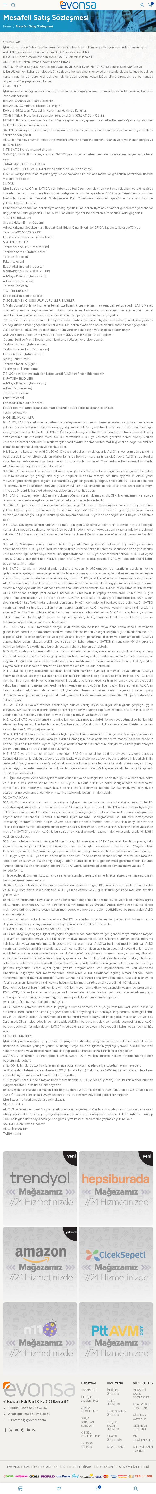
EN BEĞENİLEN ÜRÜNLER (116, 1413)
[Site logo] (78, 5)
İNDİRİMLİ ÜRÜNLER (113, 1391)
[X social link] (11, 1430)
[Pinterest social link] (23, 1430)
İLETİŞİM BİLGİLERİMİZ (89, 1398)
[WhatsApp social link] (34, 1430)
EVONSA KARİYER (87, 1445)
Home (7, 26)
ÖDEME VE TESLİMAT (140, 1427)
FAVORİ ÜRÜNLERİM (114, 1438)
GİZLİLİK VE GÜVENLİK (140, 1416)
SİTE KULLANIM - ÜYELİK (143, 1448)
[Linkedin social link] (28, 1430)
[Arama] (13, 5)
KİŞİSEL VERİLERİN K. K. (90, 1434)
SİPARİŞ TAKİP (116, 1447)
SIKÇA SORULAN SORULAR (87, 1421)
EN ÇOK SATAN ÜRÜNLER (113, 1425)
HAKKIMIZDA (89, 1390)
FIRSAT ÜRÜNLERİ (113, 1402)
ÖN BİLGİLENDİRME (143, 1438)
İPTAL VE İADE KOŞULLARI (142, 1406)
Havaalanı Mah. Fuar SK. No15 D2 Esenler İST (38, 1401)
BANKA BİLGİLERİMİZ (89, 1409)
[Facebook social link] (5, 1430)
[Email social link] (17, 1430)
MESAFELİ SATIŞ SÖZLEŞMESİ (142, 1393)
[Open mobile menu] (5, 5)
